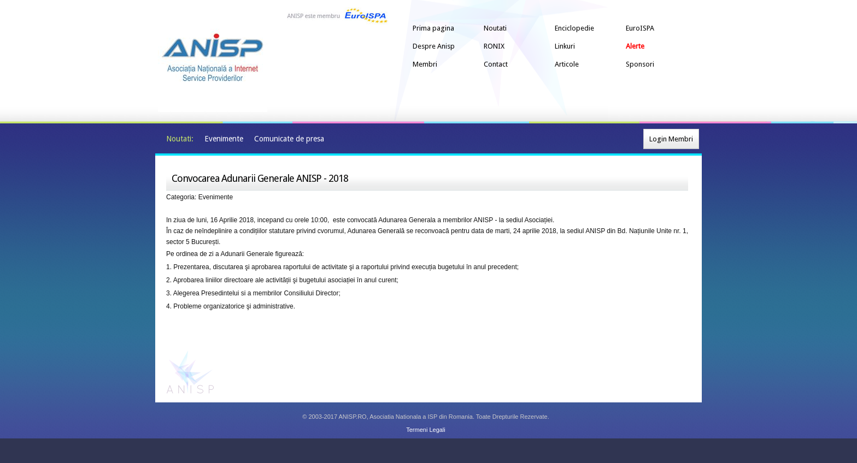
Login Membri (671, 139)
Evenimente (223, 138)
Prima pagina (433, 28)
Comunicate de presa (289, 138)
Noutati (495, 28)
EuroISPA (640, 28)
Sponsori (640, 64)
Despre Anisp (434, 46)
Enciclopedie (574, 28)
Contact (496, 64)
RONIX (494, 46)
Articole (567, 64)
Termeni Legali (425, 429)
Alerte (635, 46)
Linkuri (565, 46)
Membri (425, 64)
